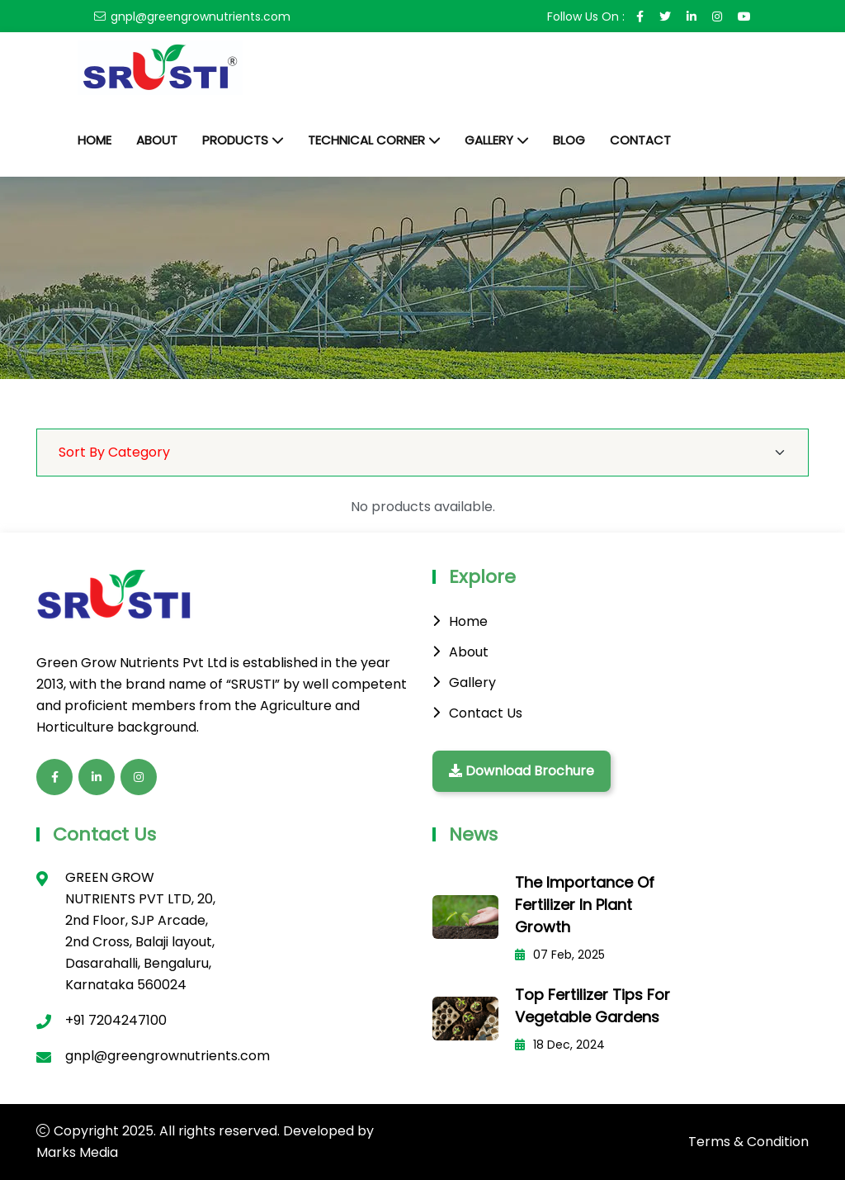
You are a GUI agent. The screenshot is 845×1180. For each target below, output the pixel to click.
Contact (640, 140)
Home (94, 140)
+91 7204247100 (116, 1020)
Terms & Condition (748, 1141)
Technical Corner (366, 140)
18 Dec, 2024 (560, 1044)
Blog (569, 140)
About (156, 140)
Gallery (489, 140)
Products (235, 140)
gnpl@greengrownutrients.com (200, 16)
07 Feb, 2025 (560, 954)
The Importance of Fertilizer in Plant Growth (584, 904)
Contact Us (485, 713)
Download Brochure (521, 770)
